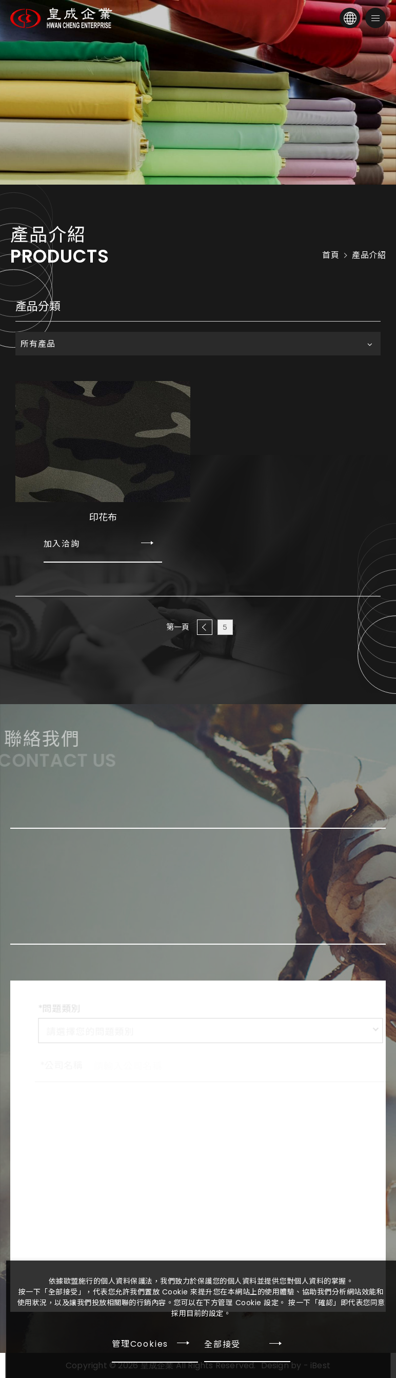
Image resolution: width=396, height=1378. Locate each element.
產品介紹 (369, 255)
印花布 (103, 517)
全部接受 (222, 1343)
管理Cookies (140, 1344)
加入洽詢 (62, 544)
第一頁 (177, 627)
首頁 (330, 255)
